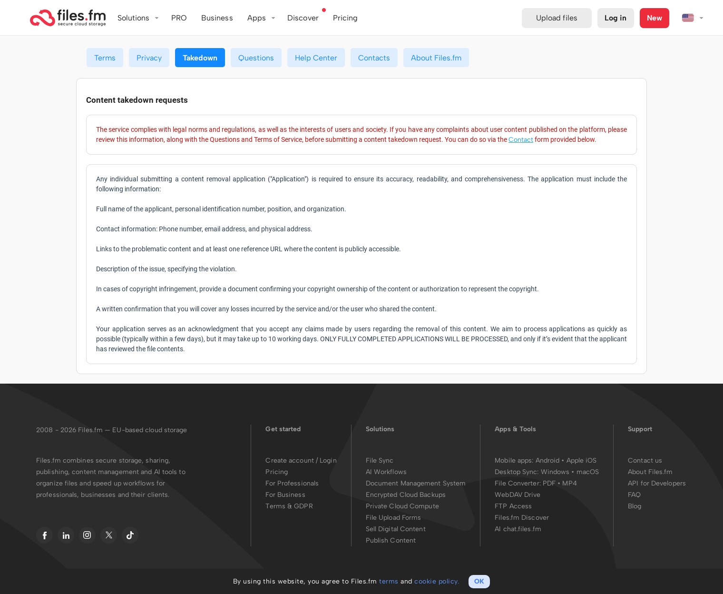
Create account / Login (300, 460)
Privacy (149, 57)
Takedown (200, 57)
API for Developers (657, 483)
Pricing (276, 472)
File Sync (380, 460)
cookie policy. (436, 581)
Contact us (645, 460)
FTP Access (513, 506)
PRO (179, 17)
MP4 (569, 483)
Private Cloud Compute (402, 506)
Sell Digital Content (396, 529)
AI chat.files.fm (518, 529)
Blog (634, 506)
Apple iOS (582, 460)
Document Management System (416, 483)
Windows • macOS (570, 472)
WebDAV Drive (517, 495)
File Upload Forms (393, 518)
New (654, 17)
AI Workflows (386, 472)
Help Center (316, 57)
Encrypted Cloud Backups (406, 495)
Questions (256, 57)
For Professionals (292, 483)
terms (389, 581)
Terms (105, 57)
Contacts (374, 57)
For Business (285, 495)
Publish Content (391, 540)
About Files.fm (436, 57)
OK (479, 581)
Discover (303, 17)
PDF (549, 483)
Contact (520, 140)
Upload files (556, 17)
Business (217, 17)
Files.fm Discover (522, 518)
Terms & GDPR (289, 506)
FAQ (634, 495)
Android (549, 460)
